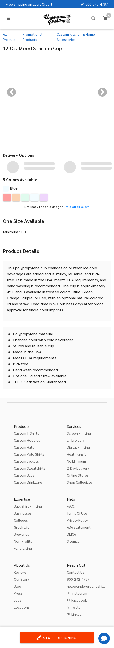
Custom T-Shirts (26, 433)
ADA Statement (79, 527)
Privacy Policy (77, 520)
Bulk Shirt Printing (28, 506)
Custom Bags (24, 475)
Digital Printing (78, 447)
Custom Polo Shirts (29, 454)
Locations (22, 607)
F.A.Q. (71, 506)
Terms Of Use (77, 513)
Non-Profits (23, 541)
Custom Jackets (26, 461)
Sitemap (73, 541)
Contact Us (75, 572)
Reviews (20, 572)
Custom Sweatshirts (30, 468)
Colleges (21, 520)
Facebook (79, 600)
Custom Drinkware (28, 482)
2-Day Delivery (78, 468)
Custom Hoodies (27, 440)
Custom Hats (24, 447)
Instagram (79, 593)
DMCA (71, 534)
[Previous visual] (11, 92)
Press (18, 593)
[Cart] (106, 18)
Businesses (23, 513)
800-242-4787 (97, 4)
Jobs (18, 600)
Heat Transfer (77, 454)
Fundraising (23, 548)
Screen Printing (79, 433)
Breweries (21, 534)
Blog (17, 586)
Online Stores (78, 475)
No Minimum (76, 461)
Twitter (76, 607)
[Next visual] (102, 92)
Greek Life (22, 527)
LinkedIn (78, 614)
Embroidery (75, 440)
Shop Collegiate (79, 482)
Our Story (21, 579)
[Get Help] (104, 638)
